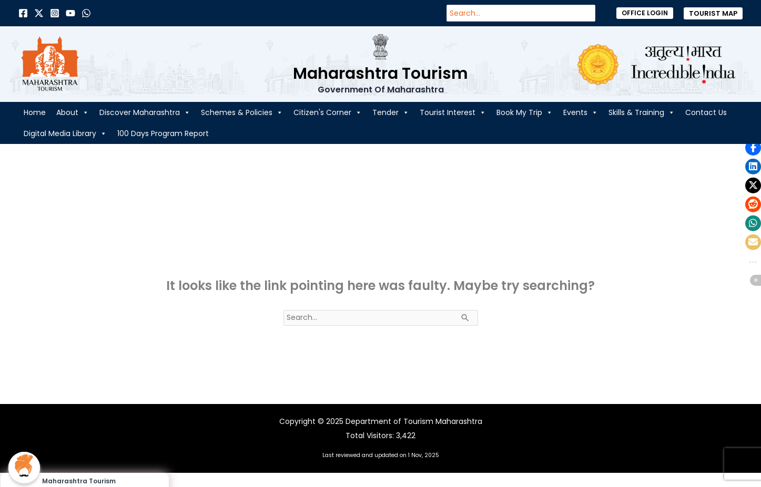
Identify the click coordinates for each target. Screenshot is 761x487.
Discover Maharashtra (144, 112)
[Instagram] (54, 13)
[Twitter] (39, 13)
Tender (390, 112)
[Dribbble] (86, 13)
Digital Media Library (65, 133)
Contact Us (706, 112)
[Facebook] (23, 13)
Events (580, 112)
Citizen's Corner (327, 112)
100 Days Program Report (163, 133)
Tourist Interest (453, 112)
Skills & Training (641, 112)
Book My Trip (524, 112)
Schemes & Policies (242, 112)
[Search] (593, 13)
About (72, 112)
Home (35, 112)
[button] (644, 13)
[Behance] (70, 13)
